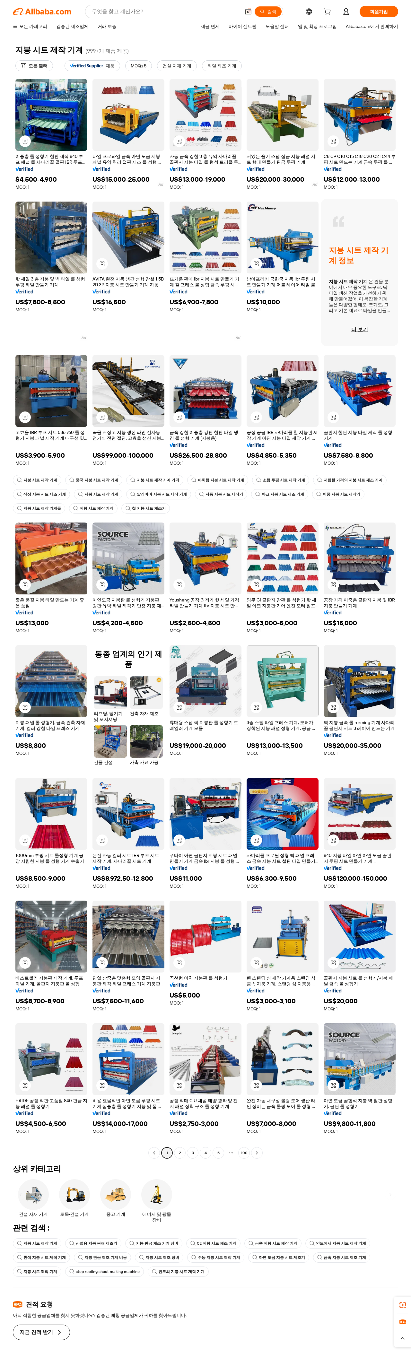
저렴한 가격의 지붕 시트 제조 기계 (349, 480)
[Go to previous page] (154, 1153)
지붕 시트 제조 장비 (159, 1257)
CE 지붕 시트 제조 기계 (213, 1243)
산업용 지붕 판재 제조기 (93, 1243)
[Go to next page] (257, 1153)
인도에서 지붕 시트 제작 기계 (338, 1243)
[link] (402, 1305)
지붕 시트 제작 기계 (37, 480)
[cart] (328, 12)
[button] (248, 11)
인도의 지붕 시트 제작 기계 (178, 1271)
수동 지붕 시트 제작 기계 (215, 1257)
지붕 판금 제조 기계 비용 (102, 1257)
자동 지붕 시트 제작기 (221, 494)
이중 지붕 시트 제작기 (338, 494)
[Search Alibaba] (165, 11)
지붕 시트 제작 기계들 (39, 508)
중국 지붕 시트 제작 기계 (93, 480)
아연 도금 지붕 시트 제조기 (278, 1257)
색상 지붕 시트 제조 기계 (41, 494)
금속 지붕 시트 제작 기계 (273, 1243)
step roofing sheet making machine (104, 1271)
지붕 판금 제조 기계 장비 (153, 1243)
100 (244, 1153)
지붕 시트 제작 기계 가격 (154, 480)
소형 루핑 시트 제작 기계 (280, 480)
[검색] (268, 11)
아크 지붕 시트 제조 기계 (279, 494)
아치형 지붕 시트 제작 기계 (217, 480)
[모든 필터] (34, 65)
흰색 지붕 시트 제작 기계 (41, 1257)
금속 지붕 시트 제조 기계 (341, 1257)
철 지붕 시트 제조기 (146, 508)
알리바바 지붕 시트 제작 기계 (158, 494)
